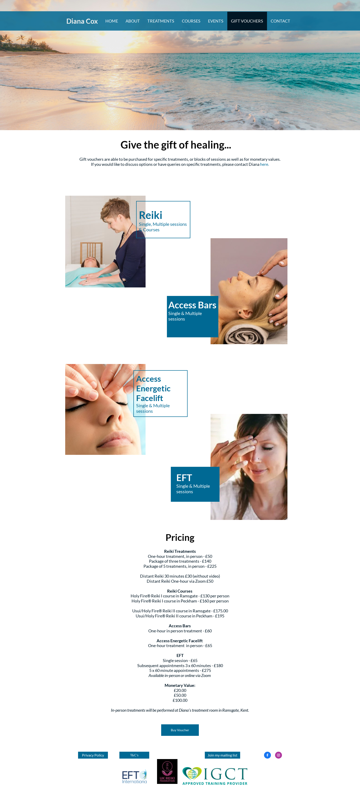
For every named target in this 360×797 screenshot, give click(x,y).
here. (264, 164)
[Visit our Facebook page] (267, 755)
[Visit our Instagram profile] (278, 755)
